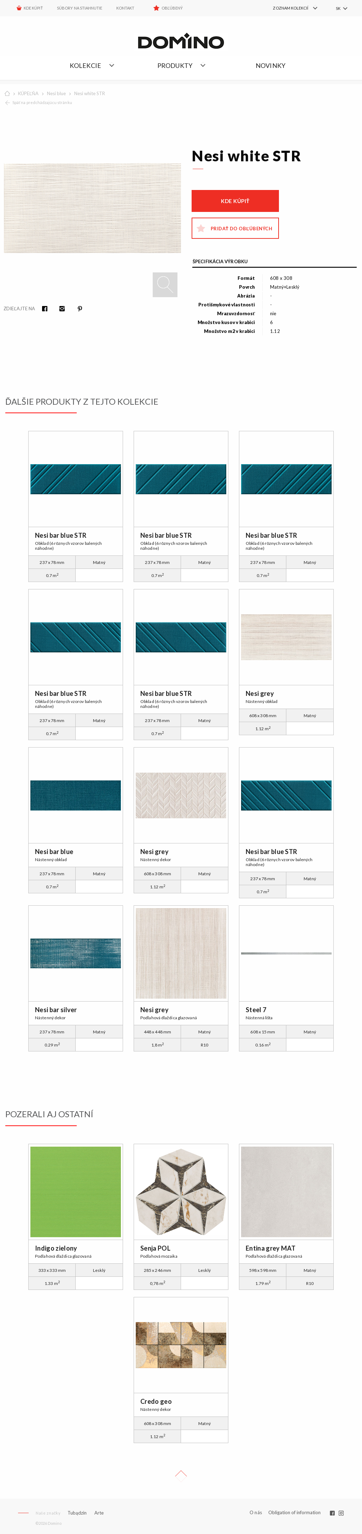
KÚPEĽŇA (28, 93)
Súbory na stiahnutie (79, 8)
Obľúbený (172, 8)
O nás (256, 1512)
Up (181, 1476)
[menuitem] (288, 8)
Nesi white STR (89, 93)
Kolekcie (85, 65)
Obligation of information (294, 1512)
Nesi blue (56, 93)
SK (338, 8)
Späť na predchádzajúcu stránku (42, 102)
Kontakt (125, 8)
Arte (99, 1513)
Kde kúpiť (235, 201)
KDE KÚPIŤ (33, 8)
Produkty (175, 65)
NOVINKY (270, 65)
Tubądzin (77, 1513)
